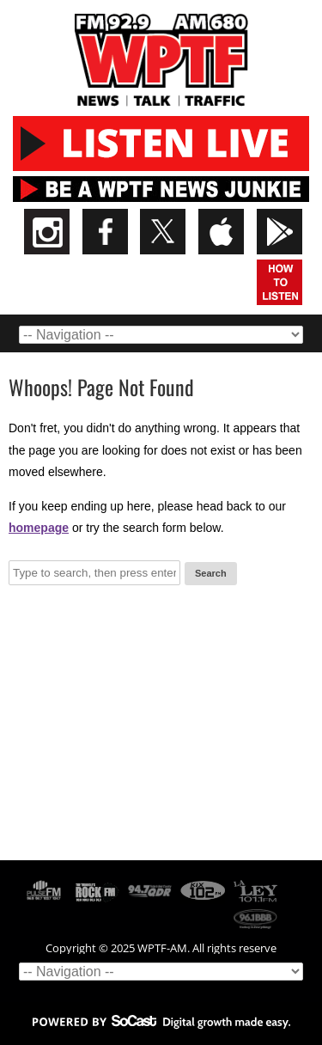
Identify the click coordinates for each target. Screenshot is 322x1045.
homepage (39, 528)
